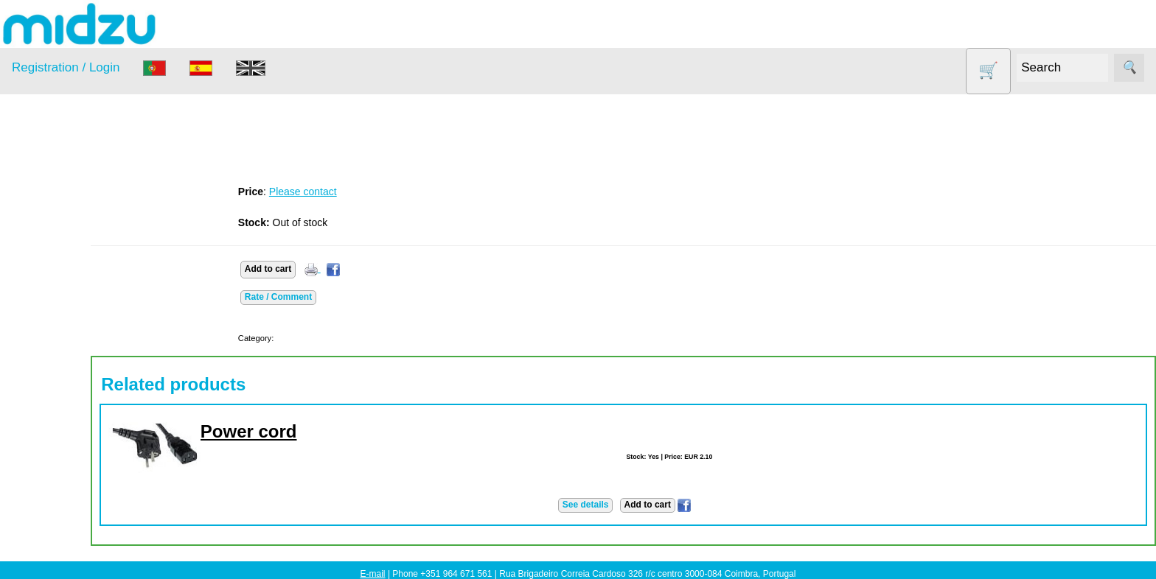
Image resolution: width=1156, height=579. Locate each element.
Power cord (305, 431)
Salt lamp (52, 365)
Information (37, 488)
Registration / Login (65, 67)
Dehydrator (56, 252)
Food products (64, 309)
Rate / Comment (335, 297)
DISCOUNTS (61, 281)
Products (32, 188)
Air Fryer (50, 224)
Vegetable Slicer (69, 422)
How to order (76, 551)
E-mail (373, 574)
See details (614, 504)
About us (67, 528)
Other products (65, 337)
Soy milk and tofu (71, 394)
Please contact (360, 191)
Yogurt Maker (62, 451)
